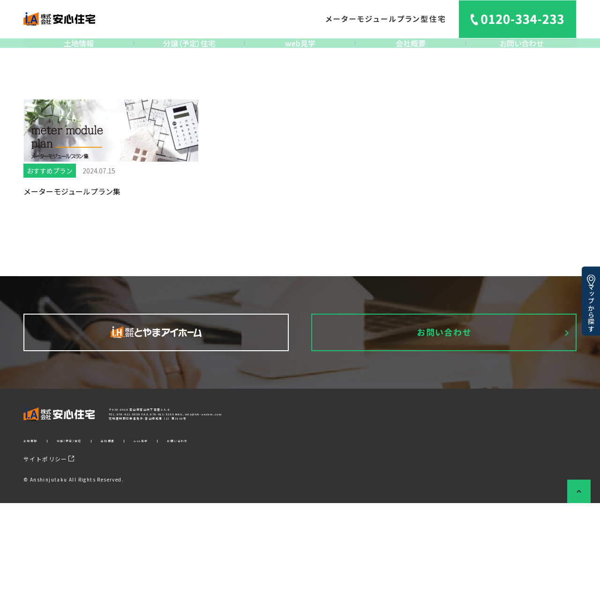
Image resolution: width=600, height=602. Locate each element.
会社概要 (411, 50)
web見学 (300, 50)
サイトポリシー (48, 558)
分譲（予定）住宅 (189, 50)
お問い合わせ (521, 50)
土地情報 (79, 50)
